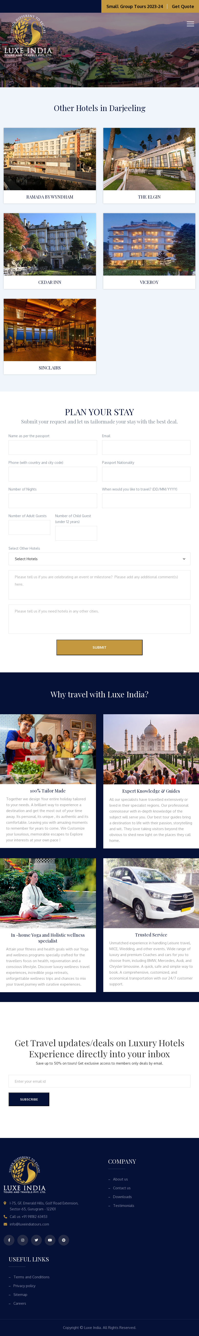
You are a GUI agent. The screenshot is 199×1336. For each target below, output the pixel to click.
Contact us (122, 1188)
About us (120, 1179)
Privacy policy (24, 1285)
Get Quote (183, 6)
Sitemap (20, 1294)
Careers (19, 1303)
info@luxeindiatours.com (29, 1224)
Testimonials (123, 1205)
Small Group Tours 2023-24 (134, 6)
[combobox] (99, 559)
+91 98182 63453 (34, 1216)
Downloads (122, 1196)
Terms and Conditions (31, 1277)
